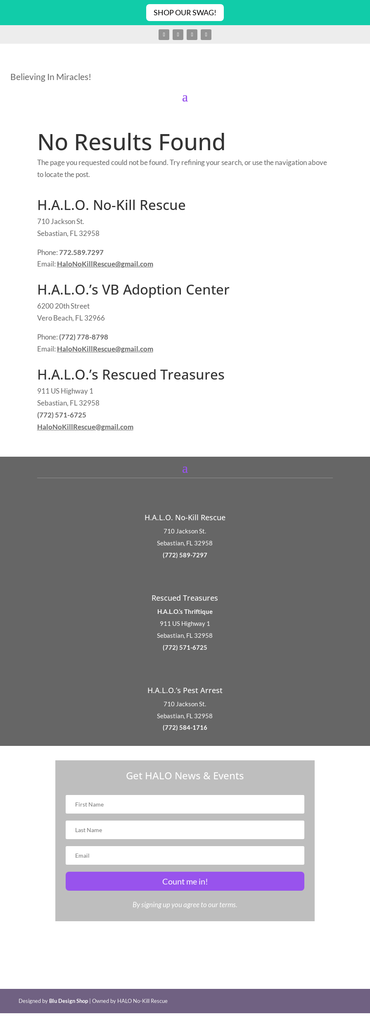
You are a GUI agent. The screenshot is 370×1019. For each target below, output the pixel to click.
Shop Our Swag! (185, 12)
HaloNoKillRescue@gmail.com (105, 263)
